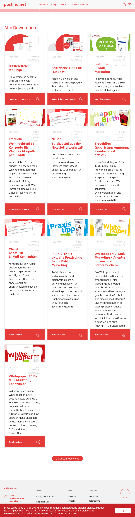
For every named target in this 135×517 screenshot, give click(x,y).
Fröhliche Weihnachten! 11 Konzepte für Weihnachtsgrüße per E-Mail (22, 146)
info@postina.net (43, 501)
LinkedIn (71, 500)
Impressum (93, 496)
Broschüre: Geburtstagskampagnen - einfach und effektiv (113, 149)
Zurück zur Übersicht (67, 458)
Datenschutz (94, 500)
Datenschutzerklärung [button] (66, 513)
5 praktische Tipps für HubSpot (67, 67)
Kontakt (64, 4)
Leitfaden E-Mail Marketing (102, 67)
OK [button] (123, 511)
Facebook (72, 496)
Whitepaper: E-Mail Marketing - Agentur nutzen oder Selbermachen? (110, 259)
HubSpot (54, 4)
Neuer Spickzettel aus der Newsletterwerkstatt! (68, 143)
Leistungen (43, 4)
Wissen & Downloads (80, 4)
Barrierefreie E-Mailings (20, 67)
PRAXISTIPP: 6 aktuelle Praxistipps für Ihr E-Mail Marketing (67, 259)
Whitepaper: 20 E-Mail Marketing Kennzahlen (23, 380)
